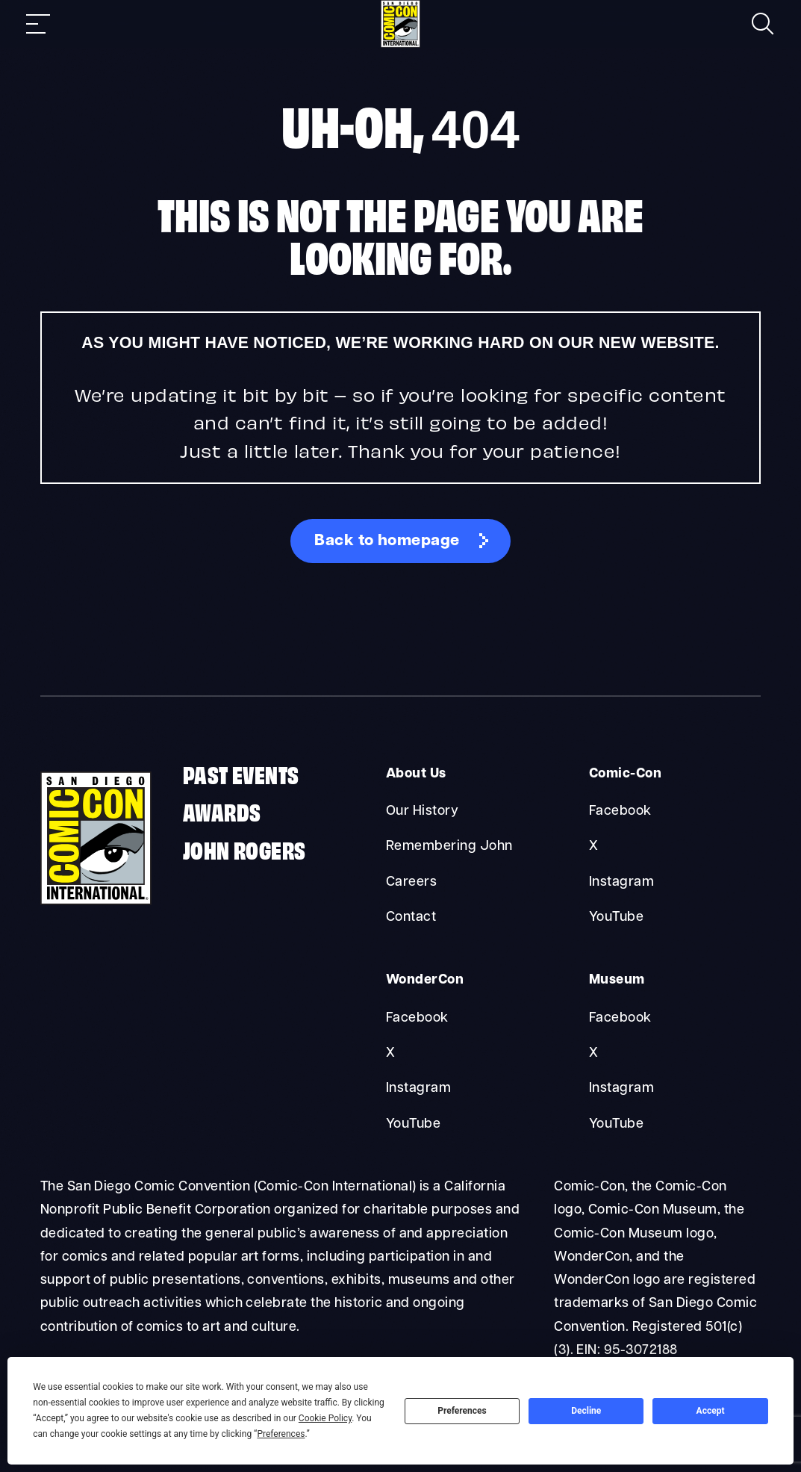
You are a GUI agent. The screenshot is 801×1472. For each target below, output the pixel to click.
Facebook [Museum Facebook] (620, 1018)
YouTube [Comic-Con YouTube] (616, 917)
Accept (710, 1411)
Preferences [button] (281, 1434)
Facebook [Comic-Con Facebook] (620, 811)
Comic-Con (625, 774)
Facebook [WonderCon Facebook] (417, 1018)
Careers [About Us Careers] (411, 882)
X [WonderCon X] (390, 1053)
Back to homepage (387, 541)
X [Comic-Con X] (593, 846)
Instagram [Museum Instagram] (621, 1088)
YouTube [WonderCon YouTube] (413, 1124)
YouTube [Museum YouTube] (616, 1124)
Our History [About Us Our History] (422, 811)
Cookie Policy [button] (325, 1418)
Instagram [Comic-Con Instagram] (621, 882)
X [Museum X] (593, 1053)
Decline (586, 1411)
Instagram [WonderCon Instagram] (418, 1088)
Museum (617, 980)
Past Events (241, 773)
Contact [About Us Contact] (411, 917)
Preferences (462, 1411)
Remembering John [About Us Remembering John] (449, 846)
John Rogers (244, 848)
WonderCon (425, 980)
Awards (222, 810)
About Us (416, 774)
